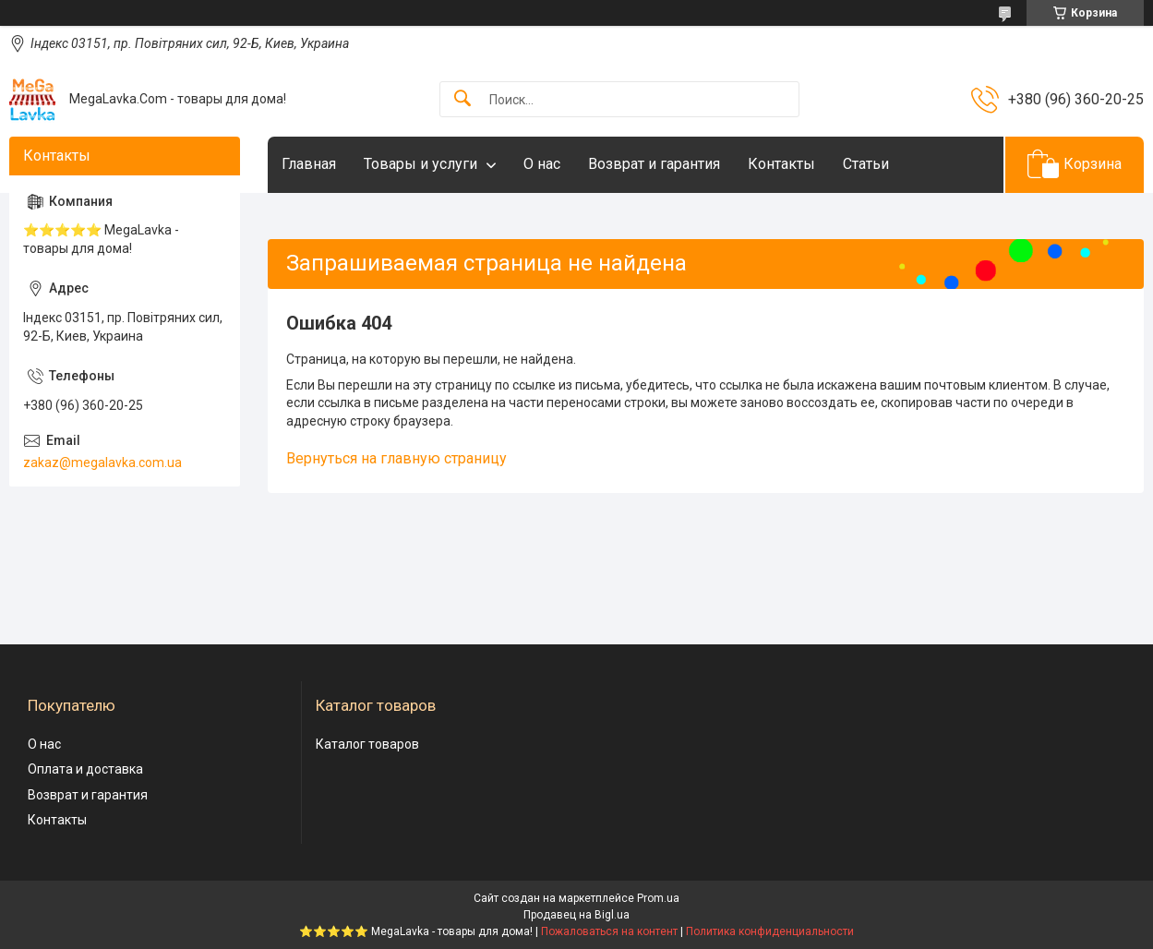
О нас (541, 164)
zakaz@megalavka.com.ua (102, 462)
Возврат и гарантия (654, 164)
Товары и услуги (420, 164)
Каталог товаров (367, 744)
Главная (309, 164)
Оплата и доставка (85, 769)
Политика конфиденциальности (770, 931)
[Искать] (462, 99)
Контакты (781, 164)
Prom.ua (658, 898)
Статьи (866, 164)
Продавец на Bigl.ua (576, 914)
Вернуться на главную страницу (396, 458)
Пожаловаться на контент (609, 931)
